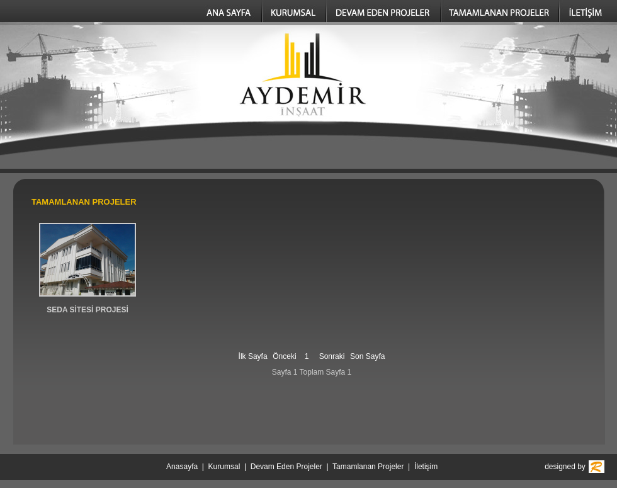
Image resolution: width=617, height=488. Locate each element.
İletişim (426, 466)
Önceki (284, 356)
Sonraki (332, 356)
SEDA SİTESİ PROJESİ (87, 309)
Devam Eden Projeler (286, 466)
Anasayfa (182, 466)
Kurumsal (224, 466)
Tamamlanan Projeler (368, 466)
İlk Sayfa (253, 356)
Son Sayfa (367, 356)
